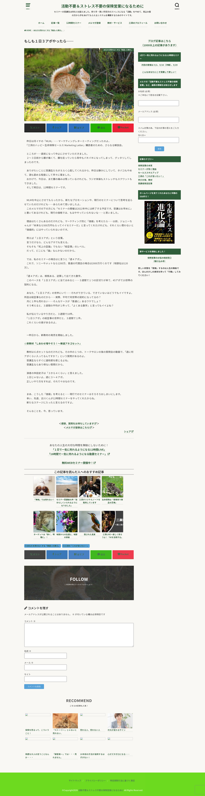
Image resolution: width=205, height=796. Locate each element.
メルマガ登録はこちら (77, 427)
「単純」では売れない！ (44, 499)
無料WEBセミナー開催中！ (77, 463)
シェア (127, 431)
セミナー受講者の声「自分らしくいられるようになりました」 (66, 502)
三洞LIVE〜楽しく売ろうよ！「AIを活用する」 (112, 536)
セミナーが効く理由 (147, 169)
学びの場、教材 (145, 179)
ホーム (41, 22)
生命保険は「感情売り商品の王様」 (112, 501)
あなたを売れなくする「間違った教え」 (43, 546)
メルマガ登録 (94, 22)
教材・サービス (114, 22)
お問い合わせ (160, 22)
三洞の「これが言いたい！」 (77, 546)
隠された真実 (89, 534)
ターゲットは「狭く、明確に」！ (44, 536)
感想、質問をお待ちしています (77, 423)
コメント (30, 621)
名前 (27, 650)
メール (28, 662)
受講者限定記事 (145, 183)
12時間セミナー (73, 22)
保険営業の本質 (145, 165)
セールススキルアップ (148, 172)
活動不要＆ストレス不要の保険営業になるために (102, 6)
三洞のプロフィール (138, 22)
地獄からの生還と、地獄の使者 (66, 536)
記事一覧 (55, 22)
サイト (27, 674)
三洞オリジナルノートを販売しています (89, 501)
